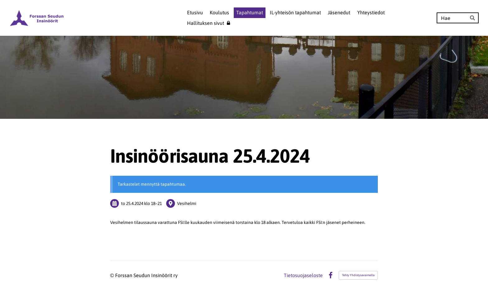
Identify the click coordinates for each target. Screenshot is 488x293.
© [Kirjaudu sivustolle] (112, 275)
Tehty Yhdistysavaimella (358, 275)
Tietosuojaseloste (303, 275)
